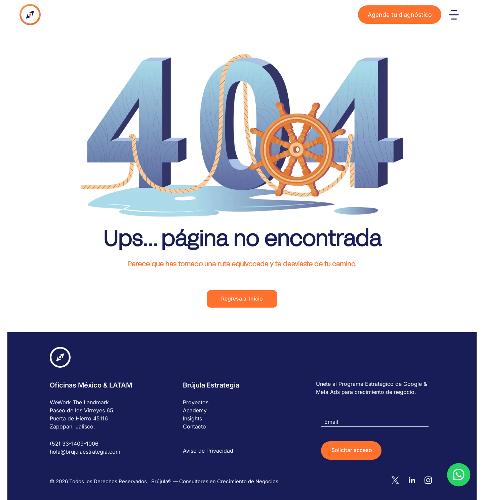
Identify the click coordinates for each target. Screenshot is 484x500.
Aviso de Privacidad (208, 450)
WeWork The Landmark (79, 402)
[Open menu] (453, 14)
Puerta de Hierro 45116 (79, 418)
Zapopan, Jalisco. (72, 426)
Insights (192, 418)
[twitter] (398, 481)
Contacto (194, 426)
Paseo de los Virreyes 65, (82, 410)
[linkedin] (413, 481)
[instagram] (429, 481)
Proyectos (195, 402)
